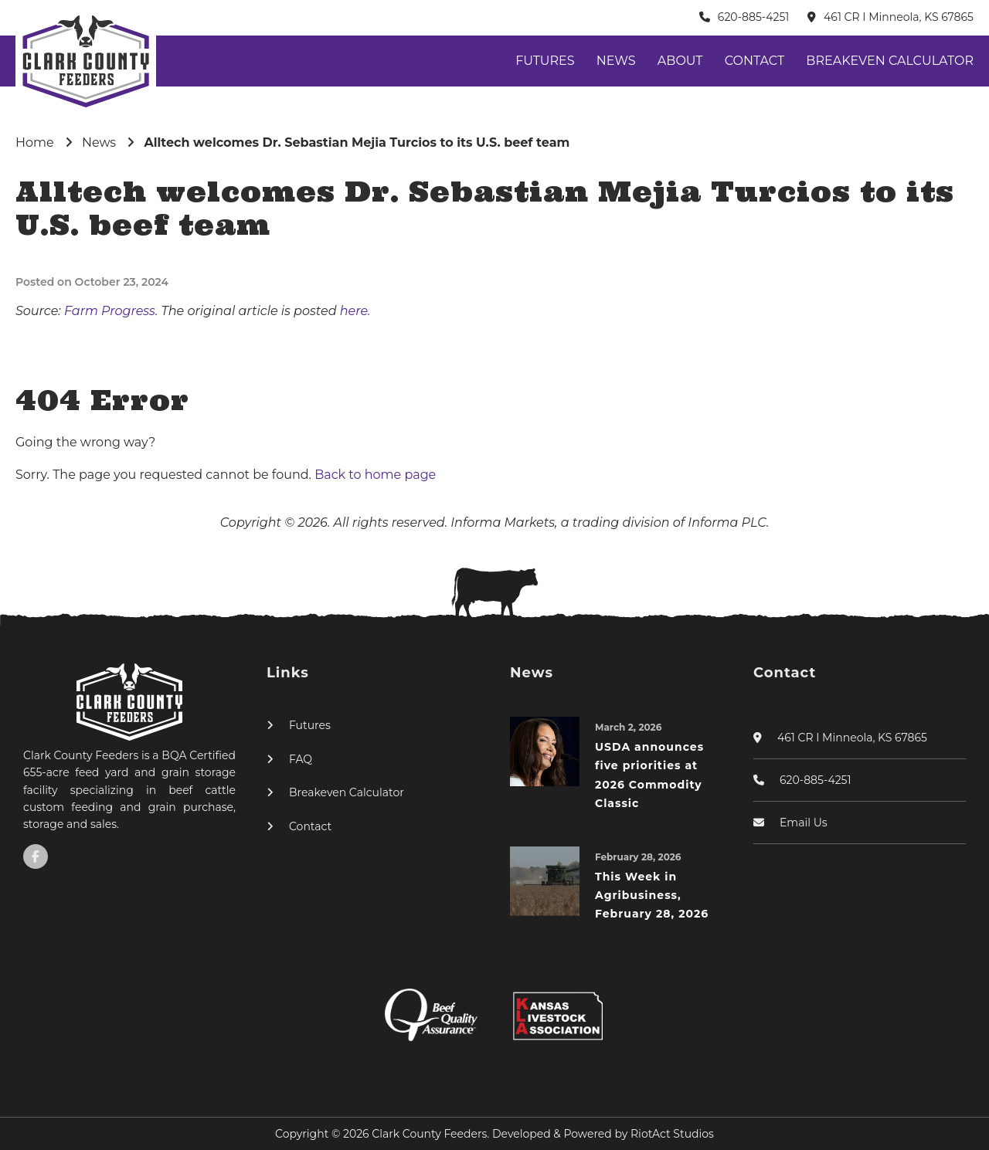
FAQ (300, 759)
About (680, 60)
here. (355, 311)
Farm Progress (109, 311)
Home (34, 142)
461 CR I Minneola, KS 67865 (899, 17)
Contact (754, 60)
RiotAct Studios (672, 1134)
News (616, 60)
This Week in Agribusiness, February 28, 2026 (652, 895)
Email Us (804, 822)
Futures (544, 60)
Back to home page (375, 474)
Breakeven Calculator (890, 60)
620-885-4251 (754, 17)
